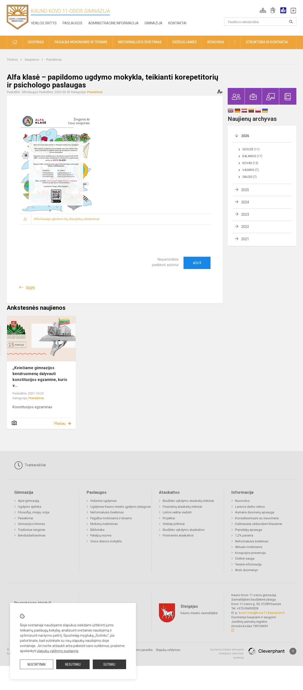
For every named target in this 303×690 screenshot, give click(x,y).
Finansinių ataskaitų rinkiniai (182, 506)
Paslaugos (72, 23)
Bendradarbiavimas (31, 535)
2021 (245, 239)
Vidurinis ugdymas (103, 501)
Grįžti (30, 287)
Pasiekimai (25, 518)
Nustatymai (36, 664)
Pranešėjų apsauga (248, 530)
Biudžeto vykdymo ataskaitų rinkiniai (188, 501)
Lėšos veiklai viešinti (177, 512)
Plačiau (60, 423)
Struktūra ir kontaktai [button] (267, 42)
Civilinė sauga (244, 558)
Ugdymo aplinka (29, 506)
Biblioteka (97, 530)
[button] (263, 10)
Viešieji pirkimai (174, 524)
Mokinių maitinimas (104, 524)
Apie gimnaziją (28, 501)
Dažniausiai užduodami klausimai (258, 524)
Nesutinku (73, 664)
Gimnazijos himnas (31, 524)
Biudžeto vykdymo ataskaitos (183, 530)
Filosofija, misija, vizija (33, 512)
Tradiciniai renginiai (31, 530)
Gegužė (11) (251, 149)
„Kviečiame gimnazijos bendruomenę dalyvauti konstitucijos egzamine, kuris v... (40, 377)
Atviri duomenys (246, 570)
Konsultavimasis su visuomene (257, 518)
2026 (245, 136)
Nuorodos (242, 501)
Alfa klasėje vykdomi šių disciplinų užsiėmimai (66, 219)
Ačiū (197, 263)
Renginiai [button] (215, 42)
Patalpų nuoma (100, 535)
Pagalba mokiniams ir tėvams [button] (80, 42)
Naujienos (32, 59)
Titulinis (12, 59)
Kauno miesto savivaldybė (199, 613)
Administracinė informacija (113, 23)
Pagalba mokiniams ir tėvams (111, 518)
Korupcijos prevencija (250, 553)
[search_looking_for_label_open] (291, 21)
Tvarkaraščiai (30, 465)
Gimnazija (153, 23)
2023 (245, 214)
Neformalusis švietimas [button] (140, 42)
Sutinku (109, 664)
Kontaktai (177, 23)
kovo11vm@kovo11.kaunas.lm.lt (262, 613)
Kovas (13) (250, 163)
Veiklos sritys (44, 23)
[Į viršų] (293, 651)
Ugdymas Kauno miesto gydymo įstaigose (120, 506)
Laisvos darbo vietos (250, 506)
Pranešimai (54, 59)
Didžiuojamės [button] (184, 42)
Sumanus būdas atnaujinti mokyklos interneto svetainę (227, 653)
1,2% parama (244, 535)
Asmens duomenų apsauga (254, 512)
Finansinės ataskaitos (178, 535)
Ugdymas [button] (36, 42)
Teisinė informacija (248, 564)
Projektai (169, 518)
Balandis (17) (252, 156)
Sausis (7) (249, 177)
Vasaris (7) (250, 170)
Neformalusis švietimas (107, 512)
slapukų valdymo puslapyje (58, 651)
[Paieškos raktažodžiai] (260, 21)
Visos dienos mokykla (106, 541)
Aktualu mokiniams (248, 547)
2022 (245, 227)
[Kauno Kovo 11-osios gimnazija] (17, 16)
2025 (245, 190)
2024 (245, 202)
